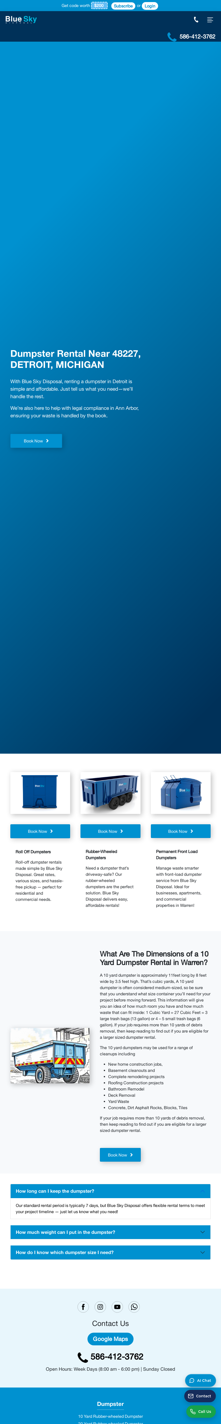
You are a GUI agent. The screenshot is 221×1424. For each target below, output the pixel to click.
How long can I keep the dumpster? (55, 1191)
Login (150, 6)
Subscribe (123, 6)
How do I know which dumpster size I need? (65, 1252)
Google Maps (110, 1339)
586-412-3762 (110, 1356)
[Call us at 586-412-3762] (201, 1411)
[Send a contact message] (200, 1396)
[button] (200, 1380)
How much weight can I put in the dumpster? (65, 1232)
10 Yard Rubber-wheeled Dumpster (110, 1416)
